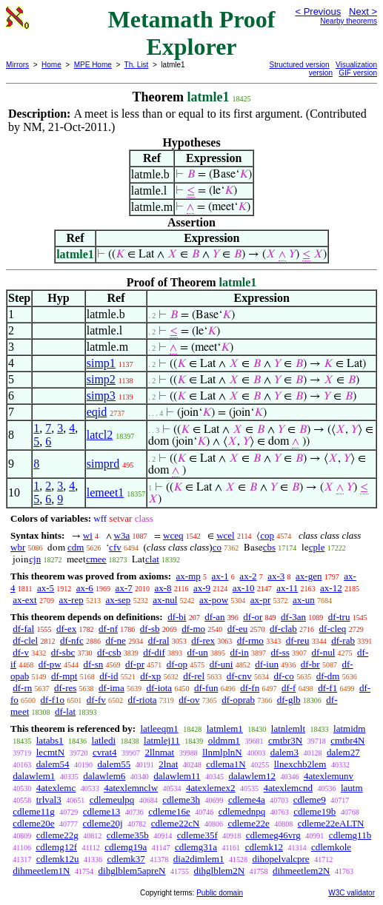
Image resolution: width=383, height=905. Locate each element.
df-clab (283, 628)
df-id (108, 676)
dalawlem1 (34, 775)
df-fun (206, 687)
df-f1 (327, 687)
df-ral (159, 640)
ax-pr (260, 599)
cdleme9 (309, 799)
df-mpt (64, 676)
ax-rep (71, 599)
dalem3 (284, 752)
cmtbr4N (347, 740)
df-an (214, 616)
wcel (225, 535)
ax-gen (309, 576)
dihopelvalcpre (280, 858)
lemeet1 (105, 492)
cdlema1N (225, 764)
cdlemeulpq (112, 799)
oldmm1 (224, 740)
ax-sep (117, 599)
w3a (122, 535)
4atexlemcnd (288, 787)
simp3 (101, 395)
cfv (115, 547)
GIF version (358, 73)
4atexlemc (56, 787)
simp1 (101, 363)
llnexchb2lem (300, 764)
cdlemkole (331, 846)
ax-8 (162, 587)
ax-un (304, 599)
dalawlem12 (252, 775)
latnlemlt (288, 728)
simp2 (101, 379)
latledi (104, 740)
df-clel (25, 640)
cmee (96, 559)
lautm (352, 787)
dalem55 (114, 764)
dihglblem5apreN (132, 870)
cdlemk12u (57, 858)
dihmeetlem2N (301, 870)
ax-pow (213, 599)
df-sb (150, 628)
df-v (21, 652)
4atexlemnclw (131, 787)
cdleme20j (103, 823)
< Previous (318, 11)
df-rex (203, 640)
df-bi (176, 616)
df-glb (289, 699)
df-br (310, 664)
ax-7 (124, 587)
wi (88, 535)
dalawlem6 (104, 775)
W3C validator (351, 893)
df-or (252, 616)
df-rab (343, 640)
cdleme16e (169, 811)
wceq (173, 535)
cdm (75, 547)
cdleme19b (314, 811)
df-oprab (238, 699)
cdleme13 (102, 811)
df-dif (154, 652)
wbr (17, 547)
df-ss (279, 652)
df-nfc (72, 640)
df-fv (96, 699)
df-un (197, 652)
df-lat (65, 711)
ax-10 (244, 587)
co (217, 547)
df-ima (111, 687)
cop (267, 535)
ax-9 (201, 587)
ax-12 (331, 587)
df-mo (193, 628)
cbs (269, 547)
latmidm (349, 728)
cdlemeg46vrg (273, 835)
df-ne (115, 640)
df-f (289, 687)
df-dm (328, 676)
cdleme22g (57, 835)
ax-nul (165, 599)
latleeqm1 (159, 728)
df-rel (193, 676)
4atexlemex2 (210, 787)
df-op (177, 664)
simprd (103, 463)
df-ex (66, 628)
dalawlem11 (176, 775)
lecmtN (50, 752)
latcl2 (100, 434)
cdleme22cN (175, 823)
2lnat (168, 764)
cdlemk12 (264, 846)
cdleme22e (248, 823)
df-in (239, 652)
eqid (97, 412)
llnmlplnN (222, 752)
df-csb (109, 652)
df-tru (339, 616)
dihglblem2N (219, 870)
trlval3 (48, 799)
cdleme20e (33, 823)
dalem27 (343, 752)
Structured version (300, 65)
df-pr (134, 664)
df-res (65, 687)
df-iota (159, 687)
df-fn (249, 687)
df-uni (221, 664)
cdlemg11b (350, 835)
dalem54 (53, 764)
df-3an (293, 616)
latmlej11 (162, 740)
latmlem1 (225, 728)
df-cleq (333, 628)
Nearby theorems (348, 21)
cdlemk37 (126, 858)
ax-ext (24, 599)
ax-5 (45, 587)
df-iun (267, 664)
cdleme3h (181, 799)
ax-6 (84, 587)
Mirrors (17, 65)
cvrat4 (104, 752)
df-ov (189, 699)
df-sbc (63, 652)
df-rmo (250, 640)
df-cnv (239, 676)
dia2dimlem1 (198, 858)
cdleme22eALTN (331, 823)
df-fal (23, 628)
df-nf (108, 628)
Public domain (219, 893)
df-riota (142, 699)
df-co (283, 676)
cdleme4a (246, 799)
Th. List (136, 65)
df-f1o (53, 699)
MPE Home (93, 65)
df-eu (237, 628)
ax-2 (247, 576)
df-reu (298, 640)
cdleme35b (128, 835)
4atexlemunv (328, 775)
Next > (363, 11)
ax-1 (220, 576)
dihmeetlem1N (41, 870)
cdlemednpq (242, 811)
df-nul (324, 652)
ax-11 (287, 587)
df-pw (50, 664)
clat (152, 559)
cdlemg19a (125, 846)
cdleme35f (197, 835)
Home (51, 65)
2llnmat (160, 752)
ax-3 (275, 576)
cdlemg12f (56, 846)
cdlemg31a (196, 846)
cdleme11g (34, 811)
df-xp (150, 676)
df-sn (94, 664)
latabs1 (50, 740)
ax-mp (188, 576)
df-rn (22, 687)
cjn (35, 559)
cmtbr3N (285, 740)
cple (317, 547)
